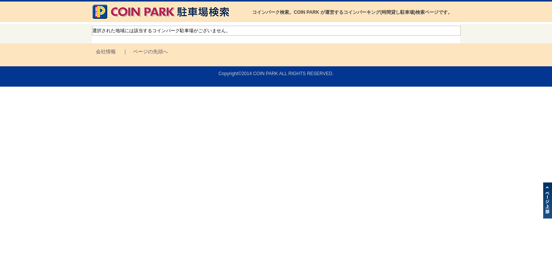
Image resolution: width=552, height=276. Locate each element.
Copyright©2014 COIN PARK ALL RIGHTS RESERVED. (276, 73)
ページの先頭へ (150, 51)
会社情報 (106, 51)
